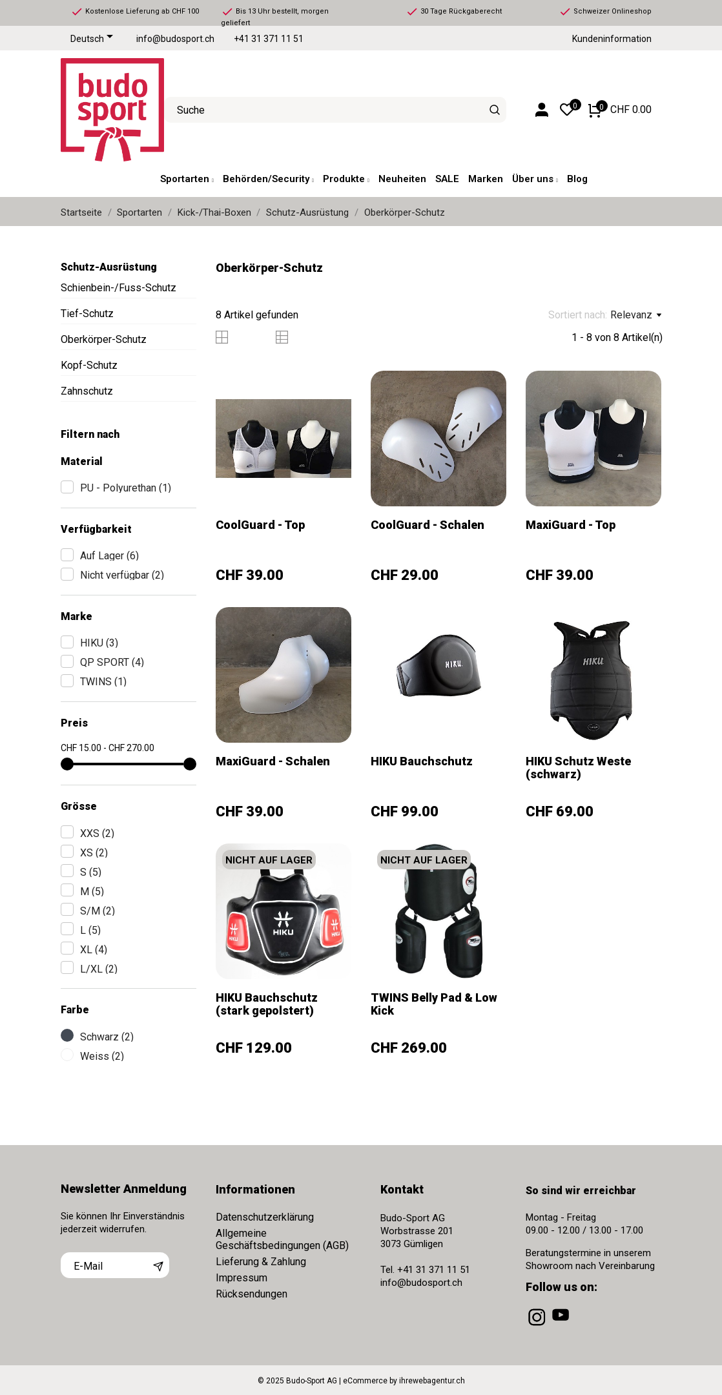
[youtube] (561, 1325)
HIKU (99, 643)
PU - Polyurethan (125, 488)
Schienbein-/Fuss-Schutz (118, 288)
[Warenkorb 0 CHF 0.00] (620, 109)
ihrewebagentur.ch (432, 1380)
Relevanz (635, 315)
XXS (97, 833)
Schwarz (107, 1037)
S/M (97, 911)
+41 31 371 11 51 (269, 39)
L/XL (99, 969)
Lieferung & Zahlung (261, 1262)
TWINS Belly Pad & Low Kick (434, 1004)
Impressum (241, 1278)
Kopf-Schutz (89, 365)
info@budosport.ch (175, 39)
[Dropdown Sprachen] (94, 39)
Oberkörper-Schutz (104, 339)
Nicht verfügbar (122, 575)
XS (94, 853)
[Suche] (495, 110)
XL (93, 950)
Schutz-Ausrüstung (109, 267)
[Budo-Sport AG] (103, 109)
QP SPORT (112, 662)
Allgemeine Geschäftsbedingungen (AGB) (282, 1239)
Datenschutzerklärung (265, 1217)
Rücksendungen (251, 1294)
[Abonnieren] (158, 1265)
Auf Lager (109, 556)
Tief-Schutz (87, 313)
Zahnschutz (87, 391)
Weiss (102, 1056)
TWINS (103, 682)
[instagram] (538, 1325)
